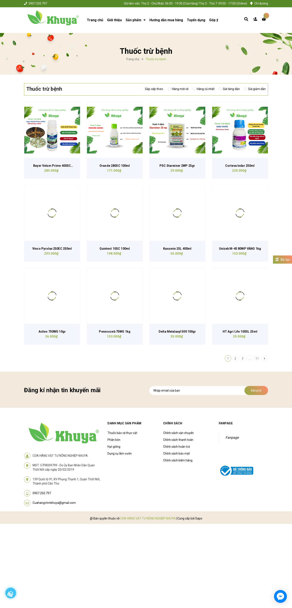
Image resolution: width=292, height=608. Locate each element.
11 (257, 358)
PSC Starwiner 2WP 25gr (177, 165)
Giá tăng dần (229, 89)
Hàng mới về (178, 89)
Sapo (198, 518)
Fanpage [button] (226, 423)
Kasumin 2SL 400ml (177, 248)
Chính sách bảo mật (176, 453)
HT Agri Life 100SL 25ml (240, 331)
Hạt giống (113, 446)
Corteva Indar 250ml (240, 165)
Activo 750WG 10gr (52, 331)
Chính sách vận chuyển (178, 433)
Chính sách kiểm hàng (177, 460)
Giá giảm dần (255, 89)
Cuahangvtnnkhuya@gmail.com (54, 502)
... (250, 358)
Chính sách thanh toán (178, 439)
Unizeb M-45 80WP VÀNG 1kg (240, 248)
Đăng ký (256, 390)
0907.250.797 (38, 3)
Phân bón (113, 439)
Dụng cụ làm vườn (119, 453)
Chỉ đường (261, 3)
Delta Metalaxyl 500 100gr (177, 331)
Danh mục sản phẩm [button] (124, 423)
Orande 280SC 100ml (115, 165)
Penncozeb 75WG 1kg (114, 331)
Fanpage (232, 437)
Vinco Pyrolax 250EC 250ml (52, 248)
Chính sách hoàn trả (176, 446)
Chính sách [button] (172, 423)
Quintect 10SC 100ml (115, 248)
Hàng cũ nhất (204, 89)
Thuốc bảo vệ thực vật (122, 433)
